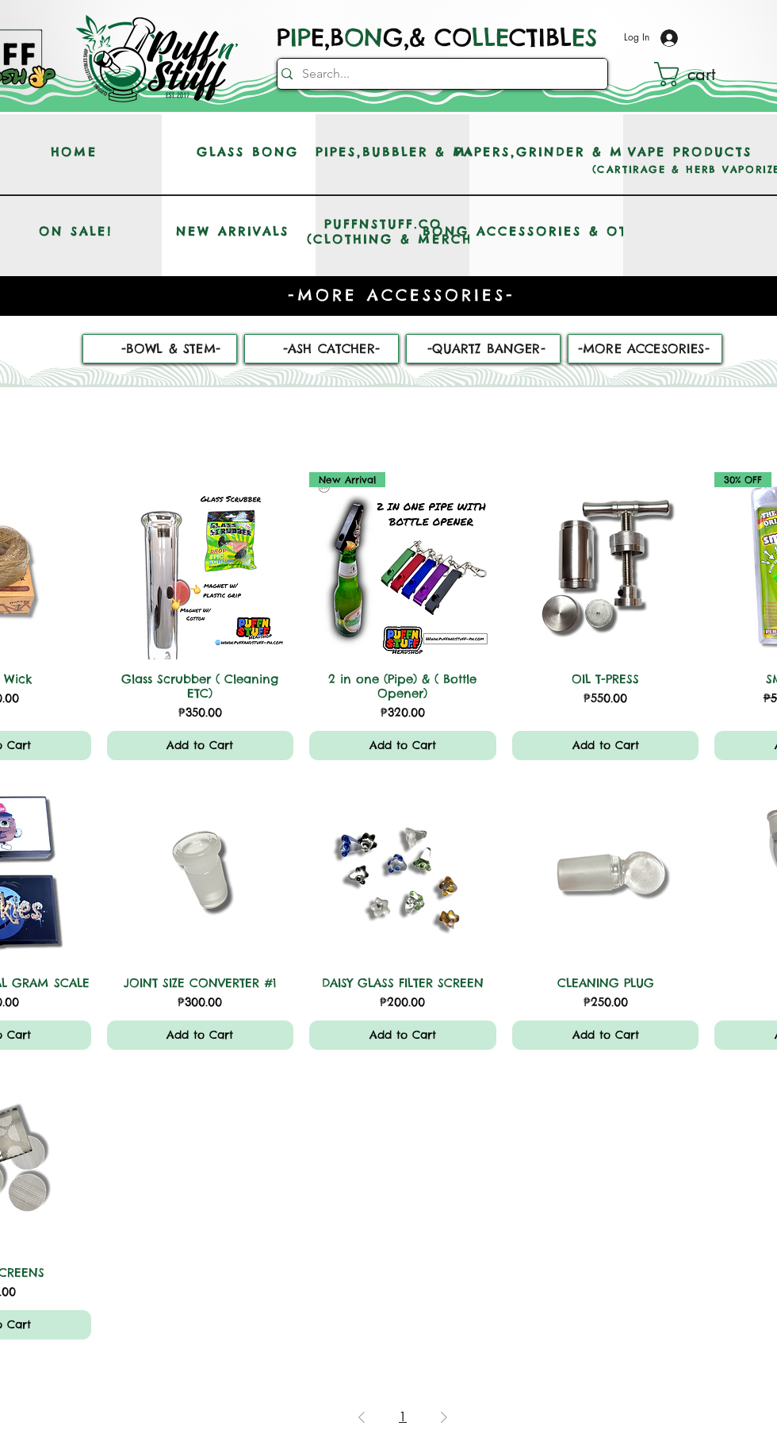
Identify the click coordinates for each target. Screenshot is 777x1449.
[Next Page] (444, 1417)
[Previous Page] (361, 1417)
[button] (699, 74)
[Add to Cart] (200, 745)
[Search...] (438, 74)
